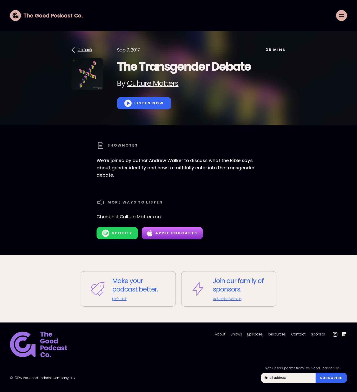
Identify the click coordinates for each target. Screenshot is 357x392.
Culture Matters (152, 83)
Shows (236, 334)
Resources (277, 334)
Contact (298, 334)
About (220, 334)
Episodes (255, 334)
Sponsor (318, 334)
